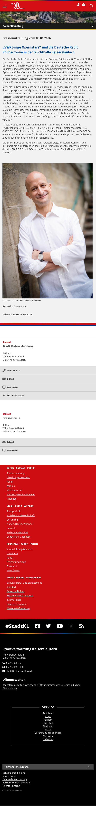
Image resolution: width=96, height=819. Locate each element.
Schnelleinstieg (49, 26)
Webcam (48, 736)
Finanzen (12, 498)
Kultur (10, 557)
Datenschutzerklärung (14, 779)
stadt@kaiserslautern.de (19, 671)
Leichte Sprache (11, 785)
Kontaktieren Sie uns (13, 772)
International (14, 599)
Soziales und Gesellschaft (21, 515)
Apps (48, 716)
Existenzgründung (17, 604)
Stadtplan (48, 726)
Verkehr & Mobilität (17, 532)
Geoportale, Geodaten (18, 536)
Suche (48, 729)
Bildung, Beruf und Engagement (24, 582)
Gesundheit (13, 519)
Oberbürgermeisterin (18, 477)
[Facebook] (37, 626)
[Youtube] (60, 626)
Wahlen (11, 485)
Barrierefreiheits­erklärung (16, 782)
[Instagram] (71, 626)
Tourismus (12, 553)
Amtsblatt (48, 713)
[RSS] (81, 626)
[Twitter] (48, 626)
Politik (10, 481)
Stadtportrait (14, 511)
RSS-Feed (48, 722)
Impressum (8, 776)
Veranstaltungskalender (20, 549)
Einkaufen (12, 566)
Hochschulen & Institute (20, 595)
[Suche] (89, 767)
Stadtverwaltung (16, 473)
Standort (11, 587)
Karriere (48, 719)
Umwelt (11, 528)
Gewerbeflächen (15, 591)
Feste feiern (13, 570)
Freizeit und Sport (16, 561)
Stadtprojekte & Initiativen (21, 494)
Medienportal (14, 490)
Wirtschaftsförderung (18, 608)
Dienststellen (9, 688)
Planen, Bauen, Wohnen (20, 523)
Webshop (48, 739)
